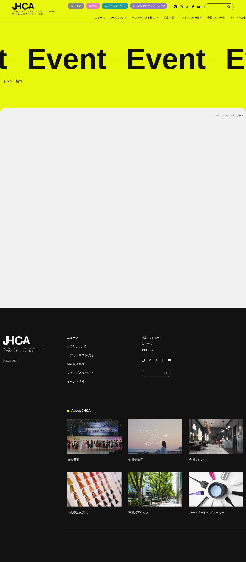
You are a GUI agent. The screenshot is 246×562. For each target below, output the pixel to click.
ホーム (216, 115)
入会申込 (147, 344)
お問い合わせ (149, 350)
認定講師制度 (75, 364)
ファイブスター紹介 (80, 372)
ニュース (73, 337)
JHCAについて (76, 346)
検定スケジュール (152, 337)
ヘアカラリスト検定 (80, 355)
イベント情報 (75, 381)
